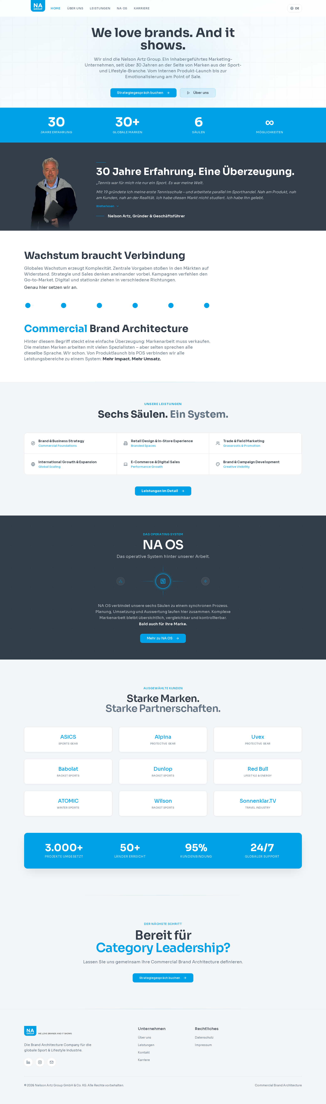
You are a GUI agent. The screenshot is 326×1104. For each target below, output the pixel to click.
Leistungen (100, 8)
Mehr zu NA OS (163, 638)
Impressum (203, 1045)
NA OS (122, 8)
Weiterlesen (107, 206)
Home (56, 8)
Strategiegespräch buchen (143, 94)
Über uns (75, 8)
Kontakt (144, 1052)
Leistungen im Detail (163, 491)
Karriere (142, 8)
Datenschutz (204, 1037)
